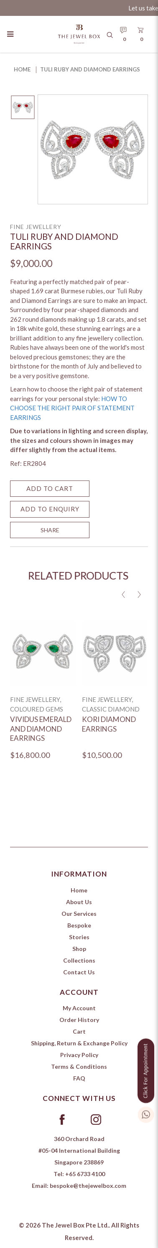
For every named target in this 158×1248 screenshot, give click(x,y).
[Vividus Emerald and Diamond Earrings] (43, 653)
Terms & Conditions (79, 1066)
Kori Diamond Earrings (109, 724)
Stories (79, 936)
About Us (79, 901)
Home (22, 69)
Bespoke (79, 925)
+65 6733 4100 (85, 1173)
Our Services (79, 913)
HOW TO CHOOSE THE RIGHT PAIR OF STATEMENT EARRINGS (72, 408)
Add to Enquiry (49, 509)
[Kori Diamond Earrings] (115, 653)
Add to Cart (49, 488)
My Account (79, 1008)
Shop (79, 948)
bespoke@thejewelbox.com (88, 1185)
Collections (79, 960)
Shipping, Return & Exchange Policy (79, 1043)
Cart (79, 1031)
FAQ (79, 1078)
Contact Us (79, 972)
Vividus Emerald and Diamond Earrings (40, 728)
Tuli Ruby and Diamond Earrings (90, 69)
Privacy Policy (79, 1054)
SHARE (50, 530)
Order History (79, 1019)
